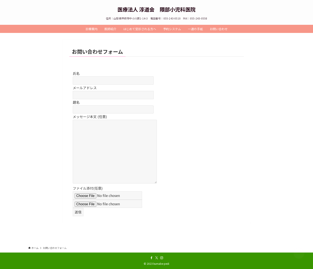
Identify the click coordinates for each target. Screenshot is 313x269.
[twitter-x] (157, 258)
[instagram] (162, 258)
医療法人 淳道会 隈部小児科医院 (156, 9)
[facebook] (151, 258)
